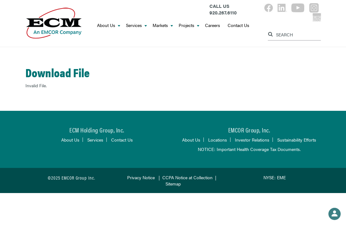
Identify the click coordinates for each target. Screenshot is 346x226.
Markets (163, 25)
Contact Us (238, 25)
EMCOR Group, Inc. (249, 129)
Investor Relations (252, 140)
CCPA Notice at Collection (187, 177)
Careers (212, 25)
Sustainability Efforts (296, 140)
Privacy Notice (141, 177)
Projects (189, 25)
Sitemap (173, 183)
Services (136, 25)
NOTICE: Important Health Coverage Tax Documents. (249, 149)
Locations (217, 140)
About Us (108, 25)
